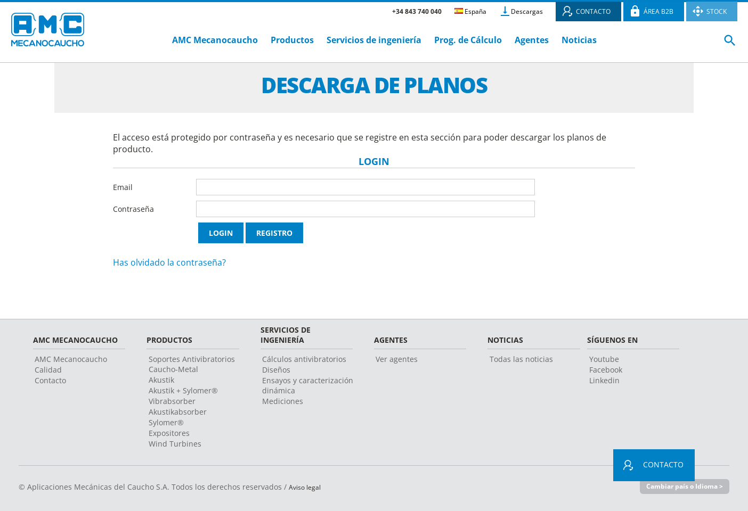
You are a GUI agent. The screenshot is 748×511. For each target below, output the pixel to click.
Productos (292, 40)
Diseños (276, 370)
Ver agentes (397, 359)
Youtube (604, 359)
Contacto (50, 380)
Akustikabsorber (178, 412)
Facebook (605, 370)
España (470, 11)
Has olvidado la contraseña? (169, 262)
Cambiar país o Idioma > (682, 486)
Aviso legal (308, 487)
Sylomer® (166, 422)
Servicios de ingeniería (374, 40)
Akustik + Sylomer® (183, 390)
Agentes (532, 40)
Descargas (527, 11)
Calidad (48, 370)
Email (123, 187)
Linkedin (604, 380)
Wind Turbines (175, 444)
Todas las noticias (521, 359)
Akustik (161, 380)
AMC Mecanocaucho (215, 40)
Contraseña (133, 209)
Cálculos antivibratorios (304, 359)
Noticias (579, 40)
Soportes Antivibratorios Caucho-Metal (192, 364)
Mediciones (282, 401)
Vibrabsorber (172, 401)
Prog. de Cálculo (468, 40)
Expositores (169, 433)
